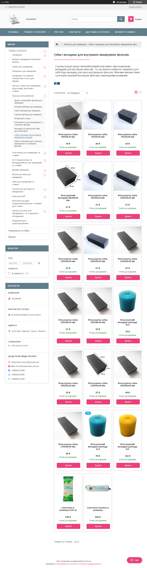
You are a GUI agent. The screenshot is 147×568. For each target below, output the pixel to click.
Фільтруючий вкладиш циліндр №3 (127, 446)
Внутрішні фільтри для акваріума (28, 107)
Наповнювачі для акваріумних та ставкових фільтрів (28, 123)
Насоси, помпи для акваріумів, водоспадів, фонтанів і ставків (26, 88)
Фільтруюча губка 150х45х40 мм (97, 321)
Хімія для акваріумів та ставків (23, 183)
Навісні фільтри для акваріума (27, 111)
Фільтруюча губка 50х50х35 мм (68, 135)
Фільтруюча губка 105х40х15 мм (68, 321)
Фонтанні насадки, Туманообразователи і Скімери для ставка (27, 203)
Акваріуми (17, 55)
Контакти (74, 32)
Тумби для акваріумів (22, 67)
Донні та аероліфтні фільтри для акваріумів (28, 101)
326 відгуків (121, 2)
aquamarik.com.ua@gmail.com (25, 362)
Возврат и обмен (125, 32)
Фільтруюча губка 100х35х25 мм (127, 196)
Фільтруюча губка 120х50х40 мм (97, 384)
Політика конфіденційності (90, 564)
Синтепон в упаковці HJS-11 (68, 509)
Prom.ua (87, 561)
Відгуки (12, 237)
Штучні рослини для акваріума (21, 175)
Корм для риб (18, 196)
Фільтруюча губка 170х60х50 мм (68, 445)
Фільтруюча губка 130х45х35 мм (68, 260)
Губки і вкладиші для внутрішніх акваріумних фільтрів (27, 136)
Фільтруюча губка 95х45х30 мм (97, 196)
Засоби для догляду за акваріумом (23, 190)
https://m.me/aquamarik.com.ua (25, 366)
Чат (134, 560)
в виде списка (140, 93)
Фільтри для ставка (22, 118)
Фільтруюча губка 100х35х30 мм (97, 260)
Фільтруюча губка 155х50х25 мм (68, 384)
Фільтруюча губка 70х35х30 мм (97, 135)
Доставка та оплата (98, 32)
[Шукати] (121, 19)
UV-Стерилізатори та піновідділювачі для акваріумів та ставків (27, 162)
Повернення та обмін (18, 230)
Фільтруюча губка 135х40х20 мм (127, 260)
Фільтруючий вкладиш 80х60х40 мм (68, 197)
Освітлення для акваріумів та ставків (26, 153)
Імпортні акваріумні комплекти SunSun (26, 60)
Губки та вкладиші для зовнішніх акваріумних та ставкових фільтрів (28, 143)
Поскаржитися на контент (66, 564)
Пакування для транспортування (20, 222)
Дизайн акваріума (20, 170)
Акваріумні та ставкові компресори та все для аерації (23, 78)
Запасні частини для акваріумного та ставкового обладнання (25, 213)
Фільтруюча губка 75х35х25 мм (127, 135)
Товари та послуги (35, 32)
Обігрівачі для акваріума (24, 71)
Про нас (59, 32)
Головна (13, 32)
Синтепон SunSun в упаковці (98, 509)
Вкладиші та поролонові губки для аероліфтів (27, 130)
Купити (68, 153)
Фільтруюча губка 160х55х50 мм (127, 384)
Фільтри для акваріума (75, 44)
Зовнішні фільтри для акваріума (28, 115)
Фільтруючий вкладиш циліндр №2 (127, 322)
